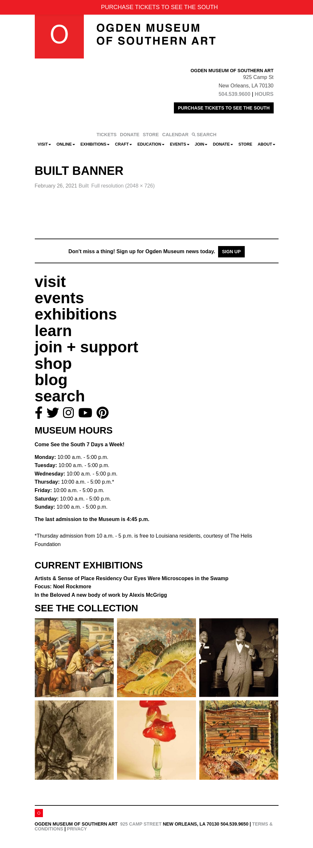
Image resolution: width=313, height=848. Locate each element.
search (60, 396)
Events (179, 144)
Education (150, 144)
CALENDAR (175, 134)
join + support (86, 347)
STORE (151, 134)
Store (245, 144)
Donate (223, 144)
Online (66, 144)
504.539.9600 (234, 94)
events (59, 298)
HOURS (264, 94)
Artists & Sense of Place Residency (131, 578)
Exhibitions (95, 144)
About (266, 144)
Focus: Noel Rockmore (63, 586)
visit (50, 281)
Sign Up (231, 251)
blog (51, 379)
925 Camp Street (141, 824)
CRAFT (123, 144)
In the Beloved (101, 595)
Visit (44, 144)
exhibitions (76, 314)
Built (84, 186)
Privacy (77, 828)
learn (53, 330)
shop (53, 363)
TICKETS (107, 134)
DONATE (129, 134)
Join (201, 144)
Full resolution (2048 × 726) (123, 186)
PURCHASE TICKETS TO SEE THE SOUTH (223, 108)
